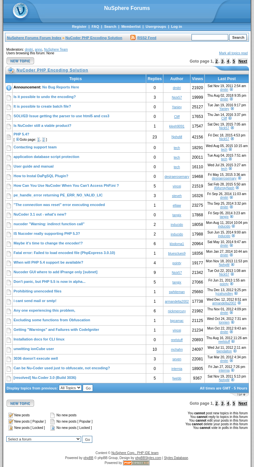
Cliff (177, 117)
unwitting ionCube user (34, 349)
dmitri (29, 49)
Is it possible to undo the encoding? (45, 97)
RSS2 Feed (143, 38)
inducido (177, 225)
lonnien (224, 322)
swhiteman (177, 292)
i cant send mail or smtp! (35, 301)
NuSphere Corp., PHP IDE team (135, 453)
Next (242, 61)
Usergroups (156, 26)
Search (110, 26)
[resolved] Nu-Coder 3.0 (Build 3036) (45, 378)
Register (79, 26)
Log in (176, 26)
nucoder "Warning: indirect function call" (49, 224)
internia (176, 369)
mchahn (177, 349)
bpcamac (177, 321)
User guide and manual (34, 166)
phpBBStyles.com (148, 458)
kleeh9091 (177, 126)
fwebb (176, 378)
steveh (177, 196)
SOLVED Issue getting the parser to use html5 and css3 (61, 116)
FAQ (95, 26)
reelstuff (177, 340)
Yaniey (177, 107)
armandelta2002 (177, 301)
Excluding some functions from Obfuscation (52, 320)
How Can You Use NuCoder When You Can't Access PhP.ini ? (66, 185)
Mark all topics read (233, 53)
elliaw (177, 205)
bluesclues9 (177, 253)
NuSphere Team (56, 49)
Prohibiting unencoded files (38, 291)
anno (38, 49)
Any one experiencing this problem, (44, 310)
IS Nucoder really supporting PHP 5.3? (47, 233)
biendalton (224, 351)
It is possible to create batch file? (42, 106)
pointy (176, 263)
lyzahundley (224, 293)
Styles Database (176, 458)
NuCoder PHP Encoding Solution (93, 38)
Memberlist (131, 26)
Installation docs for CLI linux (39, 339)
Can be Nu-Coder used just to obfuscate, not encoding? (62, 368)
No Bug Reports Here (60, 87)
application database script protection (46, 157)
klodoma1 (177, 244)
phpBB (88, 458)
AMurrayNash (224, 188)
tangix (176, 215)
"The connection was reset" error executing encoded (59, 205)
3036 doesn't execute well (36, 358)
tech (177, 148)
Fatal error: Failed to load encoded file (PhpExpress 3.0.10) (64, 253)
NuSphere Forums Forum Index (34, 38)
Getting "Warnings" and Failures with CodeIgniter (56, 330)
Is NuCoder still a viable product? (42, 126)
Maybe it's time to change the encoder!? (48, 243)
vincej (177, 186)
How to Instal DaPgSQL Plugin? (41, 176)
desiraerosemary (176, 177)
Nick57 (177, 97)
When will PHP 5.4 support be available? (48, 262)
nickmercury (177, 311)
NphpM (177, 137)
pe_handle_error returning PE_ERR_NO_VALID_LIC (58, 195)
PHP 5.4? (21, 134)
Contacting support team (35, 147)
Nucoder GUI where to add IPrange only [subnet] (56, 272)
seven (176, 359)
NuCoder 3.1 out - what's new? (40, 214)
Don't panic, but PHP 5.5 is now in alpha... (50, 282)
